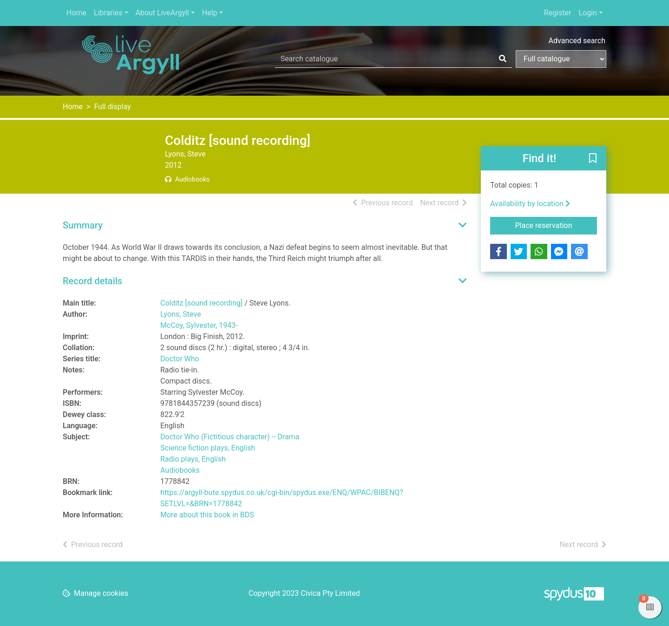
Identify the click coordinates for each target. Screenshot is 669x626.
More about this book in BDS (207, 514)
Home (76, 12)
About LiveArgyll (162, 12)
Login (587, 12)
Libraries (108, 12)
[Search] (502, 59)
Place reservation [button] (556, 225)
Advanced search (577, 40)
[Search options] (561, 59)
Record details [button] (92, 281)
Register (557, 12)
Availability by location (530, 203)
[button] (593, 159)
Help (209, 12)
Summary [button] (83, 225)
